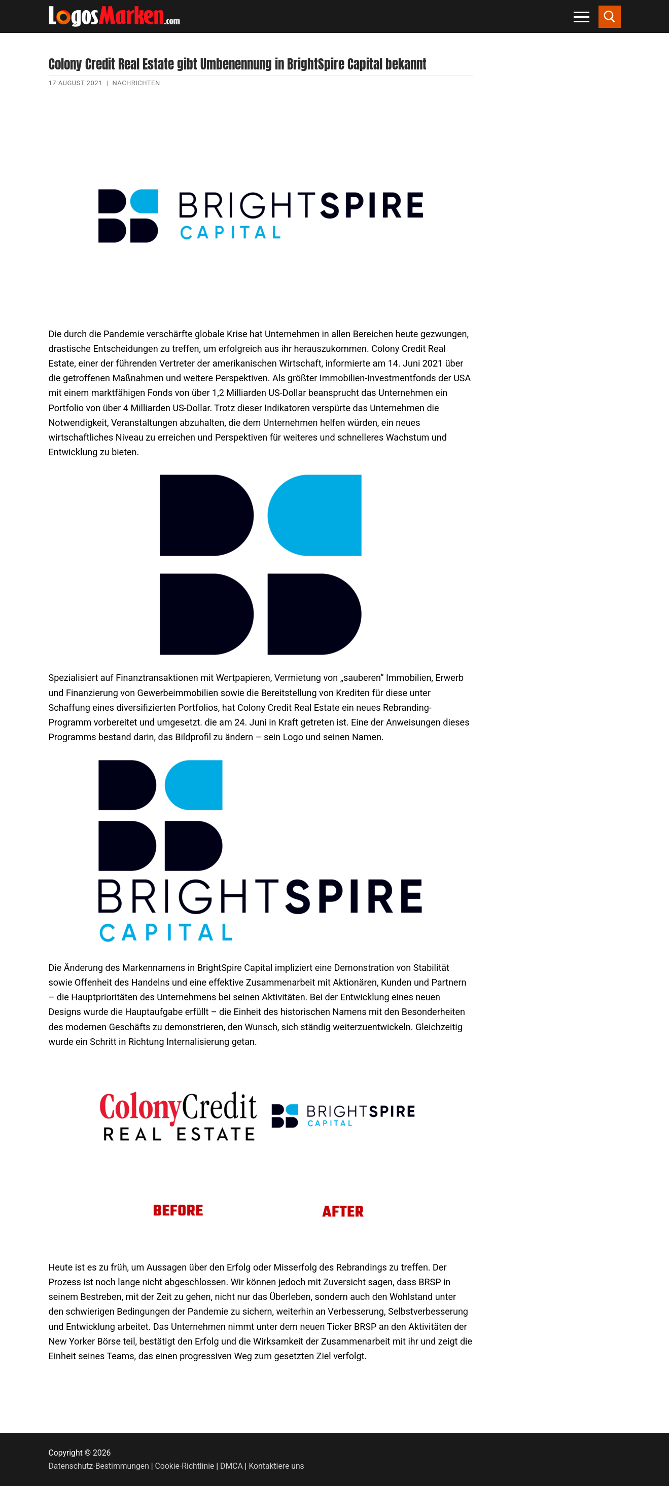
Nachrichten (136, 83)
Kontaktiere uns (276, 1466)
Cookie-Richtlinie (185, 1466)
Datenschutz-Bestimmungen (99, 1466)
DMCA (231, 1466)
